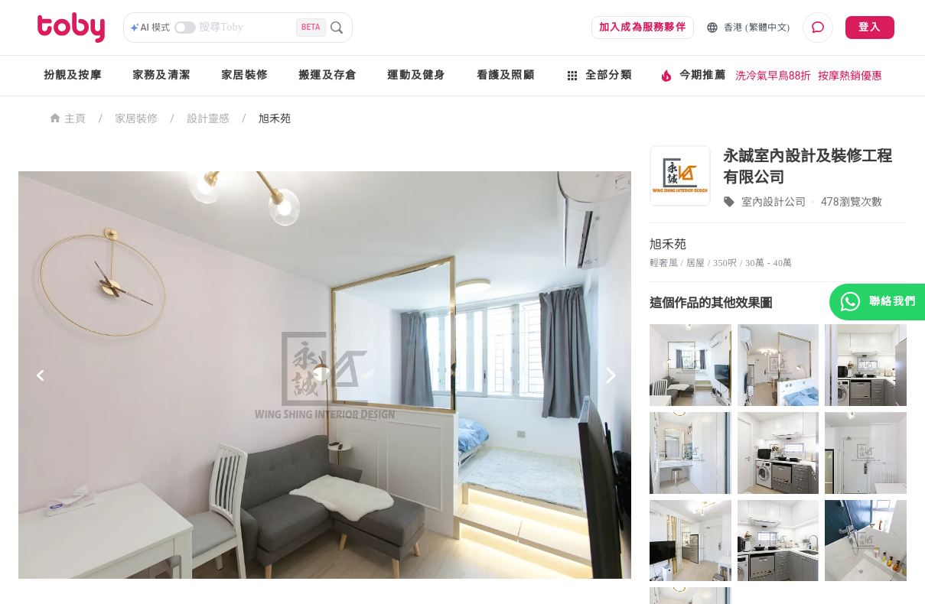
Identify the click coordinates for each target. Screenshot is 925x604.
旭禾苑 (275, 118)
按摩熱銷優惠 (850, 76)
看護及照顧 (506, 75)
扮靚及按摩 (73, 75)
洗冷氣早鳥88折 (773, 76)
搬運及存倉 (327, 75)
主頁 (67, 117)
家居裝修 (244, 75)
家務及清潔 (161, 75)
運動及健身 (416, 75)
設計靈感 (208, 118)
